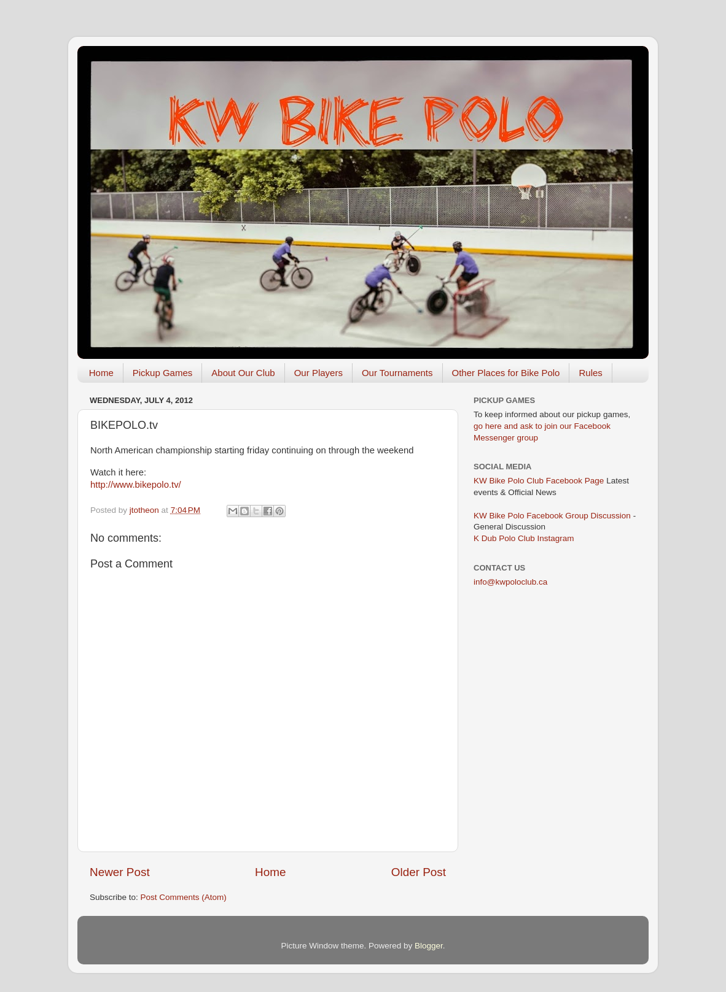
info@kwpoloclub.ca (510, 581)
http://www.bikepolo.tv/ (135, 485)
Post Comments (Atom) (184, 897)
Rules (590, 372)
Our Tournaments (397, 372)
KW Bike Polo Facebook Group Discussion (552, 515)
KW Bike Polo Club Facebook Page (539, 480)
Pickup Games (163, 372)
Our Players (318, 372)
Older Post (418, 872)
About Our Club (243, 372)
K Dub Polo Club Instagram (524, 538)
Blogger (429, 945)
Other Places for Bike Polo (506, 372)
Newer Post (120, 872)
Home (101, 372)
